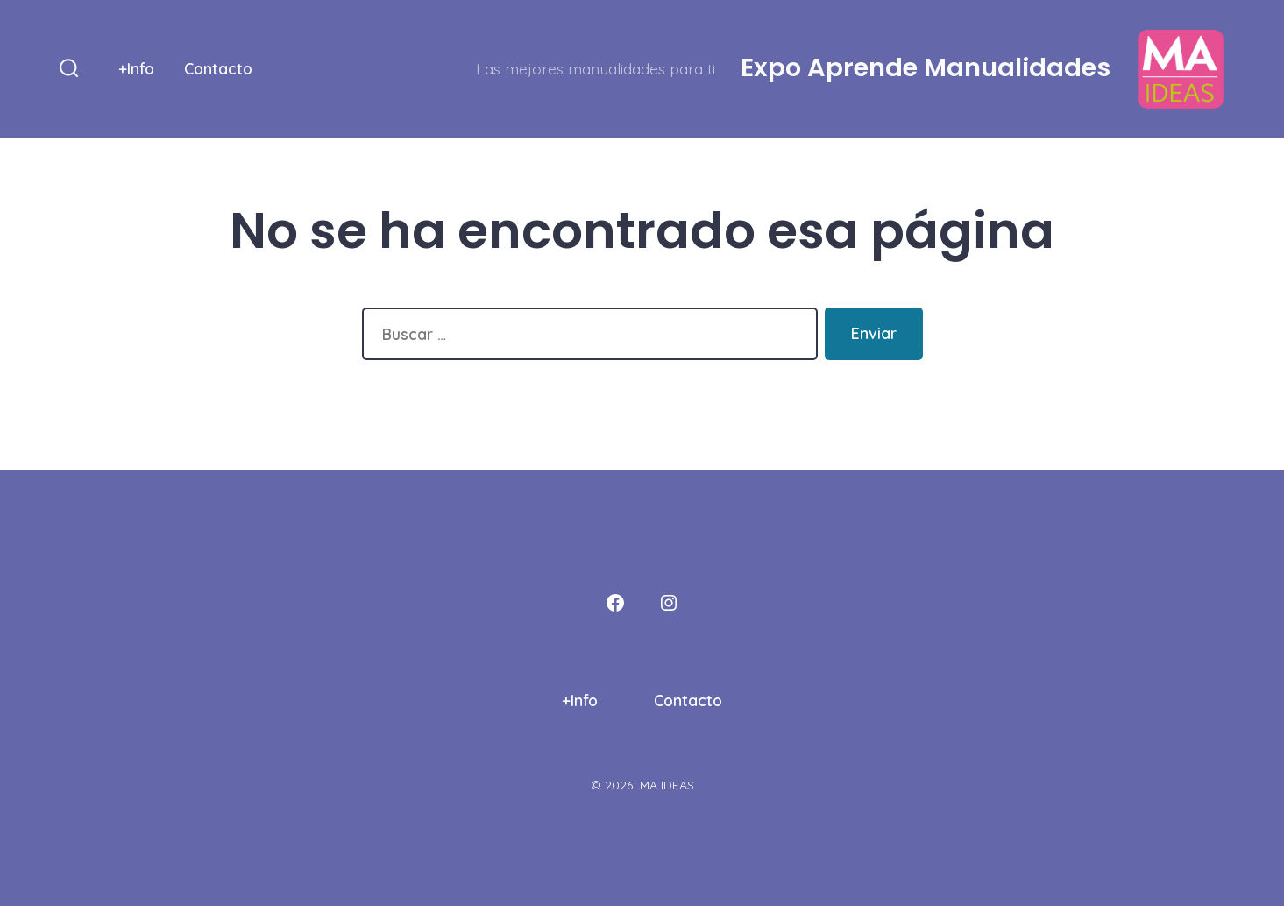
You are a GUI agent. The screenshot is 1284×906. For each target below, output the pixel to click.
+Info (136, 68)
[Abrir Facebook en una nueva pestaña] (615, 602)
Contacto (218, 68)
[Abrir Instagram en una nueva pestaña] (668, 602)
